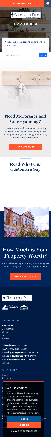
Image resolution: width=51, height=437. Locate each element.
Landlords (7, 378)
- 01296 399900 (14, 348)
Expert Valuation (22, 3)
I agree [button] (24, 429)
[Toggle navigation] (47, 3)
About (5, 381)
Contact (6, 391)
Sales (5, 374)
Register (6, 384)
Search (43, 55)
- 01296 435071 (20, 359)
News (5, 388)
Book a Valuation (25, 276)
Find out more (25, 146)
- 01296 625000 (14, 345)
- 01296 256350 (20, 352)
